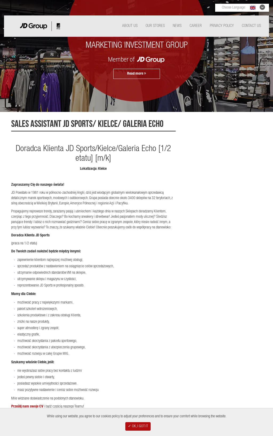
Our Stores (155, 26)
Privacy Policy (222, 26)
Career (196, 26)
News (177, 26)
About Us (130, 26)
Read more (136, 73)
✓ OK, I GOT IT (138, 426)
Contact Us (251, 26)
